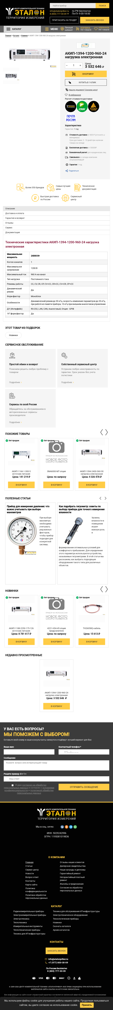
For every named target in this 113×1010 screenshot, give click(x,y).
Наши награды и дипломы (72, 870)
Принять (87, 1005)
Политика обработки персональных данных (36, 896)
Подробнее (14, 382)
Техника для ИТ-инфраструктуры (29, 933)
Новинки (24, 35)
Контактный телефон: (70, 747)
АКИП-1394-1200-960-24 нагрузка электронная (56, 693)
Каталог (16, 35)
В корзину (88, 74)
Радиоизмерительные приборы (28, 911)
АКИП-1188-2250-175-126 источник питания (21, 629)
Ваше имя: (9, 747)
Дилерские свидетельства (72, 866)
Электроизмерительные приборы (29, 915)
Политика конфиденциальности (36, 890)
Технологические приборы (66, 919)
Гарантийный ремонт (70, 873)
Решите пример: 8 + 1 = (15, 774)
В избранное (75, 95)
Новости (29, 873)
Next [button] (106, 432)
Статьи (28, 866)
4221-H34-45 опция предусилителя (56, 629)
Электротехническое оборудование (70, 915)
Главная (8, 35)
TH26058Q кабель (92, 628)
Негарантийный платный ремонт (72, 878)
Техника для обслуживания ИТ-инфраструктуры (76, 911)
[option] (21, 464)
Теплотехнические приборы (26, 930)
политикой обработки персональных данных (35, 791)
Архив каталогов (61, 930)
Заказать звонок (94, 20)
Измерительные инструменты (28, 926)
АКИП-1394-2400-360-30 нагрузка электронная (91, 472)
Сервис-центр (32, 870)
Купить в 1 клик (82, 82)
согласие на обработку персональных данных (25, 786)
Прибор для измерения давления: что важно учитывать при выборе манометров (28, 509)
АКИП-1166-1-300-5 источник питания (21, 472)
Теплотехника (20, 922)
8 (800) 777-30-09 (58, 14)
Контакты (30, 881)
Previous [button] (102, 432)
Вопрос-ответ (32, 877)
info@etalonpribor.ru (59, 11)
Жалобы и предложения (72, 884)
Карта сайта (31, 884)
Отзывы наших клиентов (72, 862)
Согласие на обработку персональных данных (71, 889)
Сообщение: (10, 758)
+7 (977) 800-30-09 (58, 962)
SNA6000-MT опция (56, 471)
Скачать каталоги (62, 926)
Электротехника (21, 919)
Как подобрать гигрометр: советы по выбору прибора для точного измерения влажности (82, 509)
